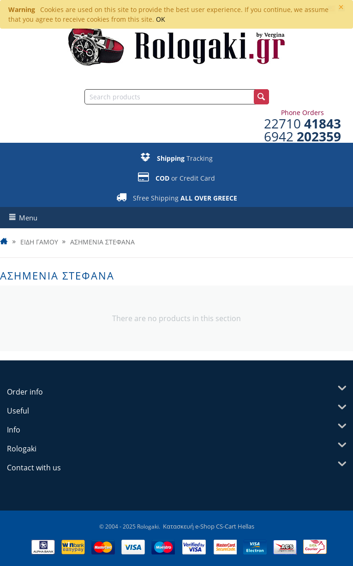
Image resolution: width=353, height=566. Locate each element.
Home (4, 242)
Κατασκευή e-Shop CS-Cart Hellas (208, 526)
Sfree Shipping (185, 198)
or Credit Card (185, 178)
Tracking (185, 158)
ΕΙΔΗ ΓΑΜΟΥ (39, 242)
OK (160, 19)
